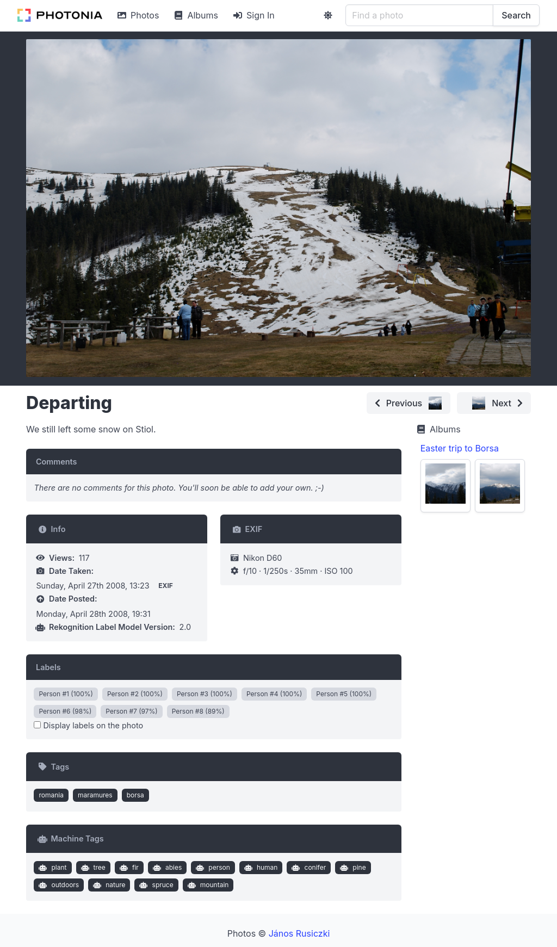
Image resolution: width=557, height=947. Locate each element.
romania (51, 795)
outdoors (57, 885)
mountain (206, 885)
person (212, 867)
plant (51, 867)
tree (92, 867)
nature (108, 885)
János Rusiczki (299, 933)
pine (352, 867)
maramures (95, 795)
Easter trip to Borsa (459, 448)
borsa (135, 795)
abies (166, 867)
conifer (307, 867)
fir (127, 867)
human (259, 867)
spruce (155, 885)
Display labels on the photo (88, 725)
